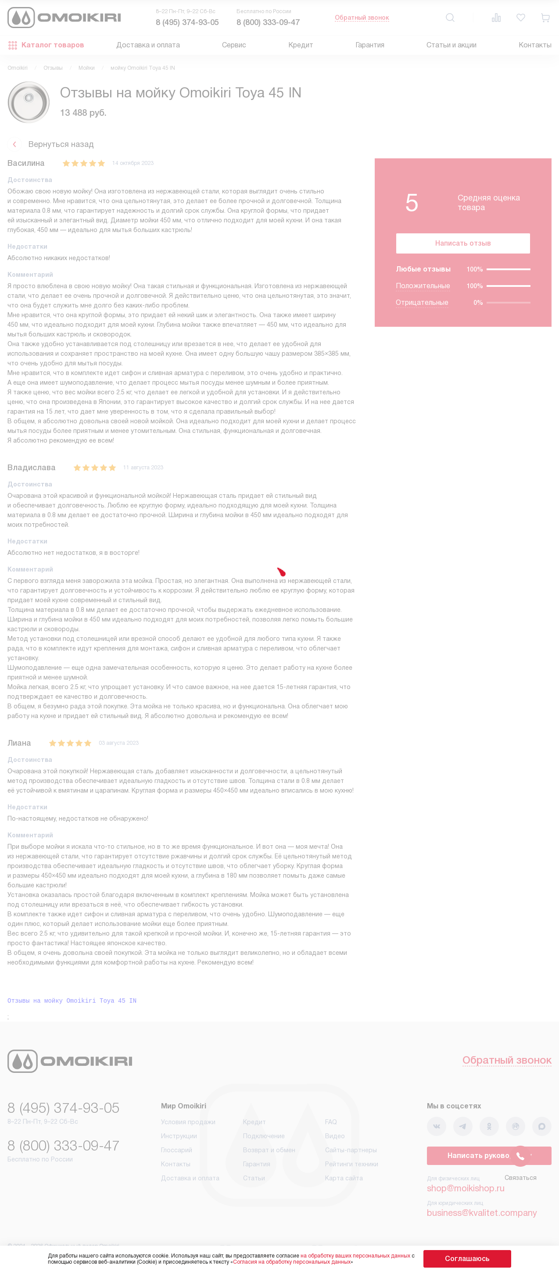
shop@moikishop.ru (466, 1192)
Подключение (264, 1139)
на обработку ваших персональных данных (373, 1256)
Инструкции (179, 1139)
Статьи (254, 1181)
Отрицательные (422, 309)
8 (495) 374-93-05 (187, 22)
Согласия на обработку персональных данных (309, 1262)
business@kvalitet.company (482, 1216)
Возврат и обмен (269, 1153)
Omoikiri (17, 68)
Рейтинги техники (351, 1167)
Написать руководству (489, 1159)
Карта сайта (344, 1181)
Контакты (535, 45)
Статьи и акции (451, 45)
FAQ (331, 1125)
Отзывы (53, 68)
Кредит (300, 45)
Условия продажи (188, 1125)
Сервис (234, 45)
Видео (335, 1139)
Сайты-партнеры (351, 1153)
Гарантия (369, 45)
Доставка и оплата (148, 45)
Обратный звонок (362, 17)
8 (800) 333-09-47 (268, 22)
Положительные (423, 293)
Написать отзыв (463, 246)
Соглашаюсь (467, 1258)
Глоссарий (176, 1153)
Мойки (87, 68)
